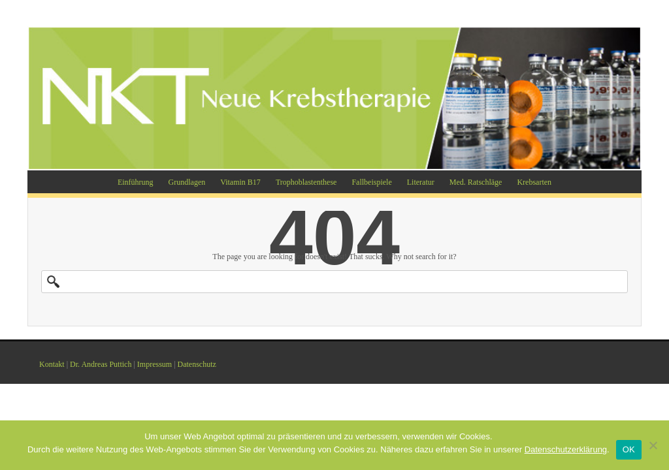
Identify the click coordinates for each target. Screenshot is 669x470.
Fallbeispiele (371, 182)
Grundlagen (187, 182)
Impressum (154, 364)
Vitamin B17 (240, 182)
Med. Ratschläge (475, 182)
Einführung (136, 182)
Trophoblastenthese (306, 182)
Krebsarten (534, 182)
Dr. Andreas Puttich (100, 364)
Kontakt (52, 364)
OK (629, 449)
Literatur (420, 182)
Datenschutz (197, 364)
